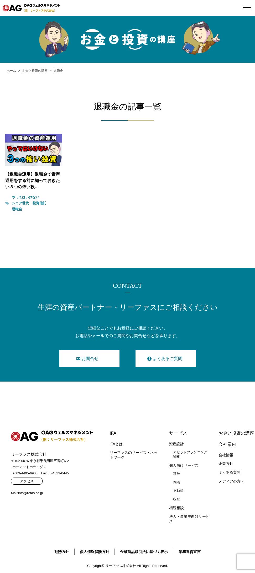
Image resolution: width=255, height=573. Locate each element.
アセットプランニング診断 (190, 454)
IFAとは (116, 444)
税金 (176, 499)
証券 (176, 474)
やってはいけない (25, 197)
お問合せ (90, 358)
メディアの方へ (231, 481)
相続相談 (176, 508)
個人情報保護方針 (94, 552)
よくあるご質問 (167, 358)
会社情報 (225, 455)
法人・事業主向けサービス (189, 518)
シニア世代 (20, 203)
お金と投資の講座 (35, 71)
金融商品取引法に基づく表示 (144, 552)
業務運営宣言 (190, 552)
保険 (176, 482)
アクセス (27, 481)
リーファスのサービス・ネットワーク (134, 454)
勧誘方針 (61, 552)
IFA (113, 433)
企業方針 (225, 464)
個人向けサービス (184, 465)
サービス (178, 433)
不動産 (178, 491)
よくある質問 (229, 472)
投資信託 (39, 203)
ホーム (11, 71)
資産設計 (176, 444)
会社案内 (227, 444)
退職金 (17, 209)
